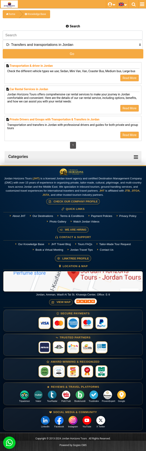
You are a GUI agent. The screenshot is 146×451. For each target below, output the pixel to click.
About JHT (18, 216)
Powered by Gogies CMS (73, 445)
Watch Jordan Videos (86, 221)
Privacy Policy (127, 216)
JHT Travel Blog (61, 244)
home (10, 14)
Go (72, 54)
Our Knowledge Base (31, 244)
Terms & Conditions (72, 216)
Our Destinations (43, 216)
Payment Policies (101, 216)
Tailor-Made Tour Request (115, 244)
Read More (129, 78)
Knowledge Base (35, 14)
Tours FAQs (85, 244)
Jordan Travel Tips (81, 249)
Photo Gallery (57, 221)
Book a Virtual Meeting (49, 249)
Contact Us (106, 249)
